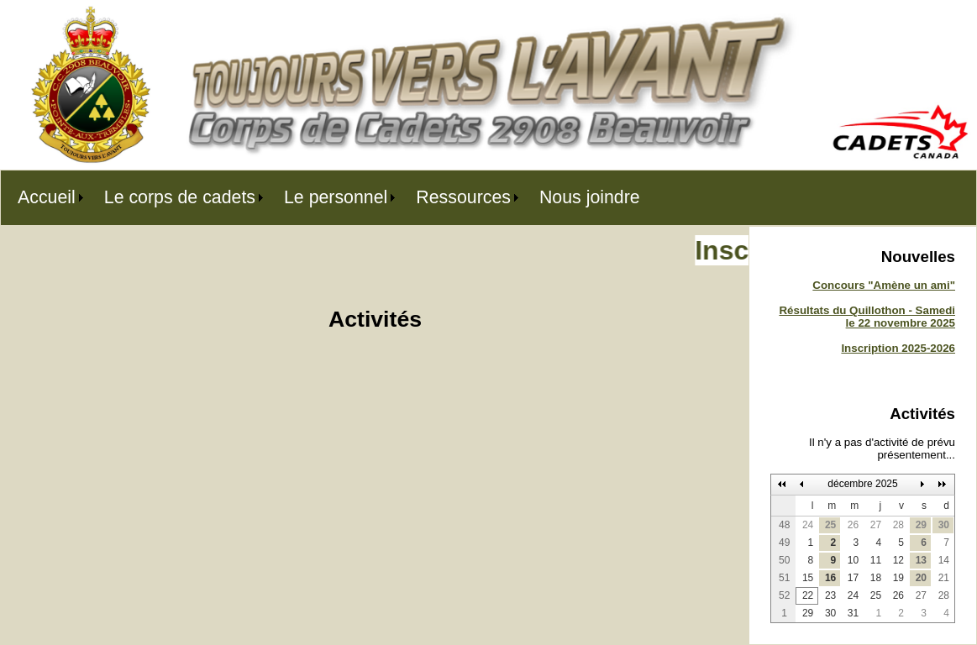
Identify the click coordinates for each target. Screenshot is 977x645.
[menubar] (329, 197)
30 (943, 525)
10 (853, 560)
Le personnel (335, 197)
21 (943, 578)
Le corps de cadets (179, 197)
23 (830, 595)
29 (921, 525)
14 (943, 560)
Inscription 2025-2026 (898, 348)
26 (853, 525)
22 (807, 595)
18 (875, 578)
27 (875, 525)
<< (782, 484)
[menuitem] (44, 197)
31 (853, 613)
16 (830, 578)
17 (853, 578)
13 (921, 560)
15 (807, 578)
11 (875, 560)
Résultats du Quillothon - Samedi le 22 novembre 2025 (867, 316)
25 (830, 525)
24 (807, 525)
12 (898, 560)
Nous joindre (589, 197)
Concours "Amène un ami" (883, 285)
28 (898, 525)
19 (898, 578)
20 (921, 578)
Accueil (47, 197)
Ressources (463, 197)
